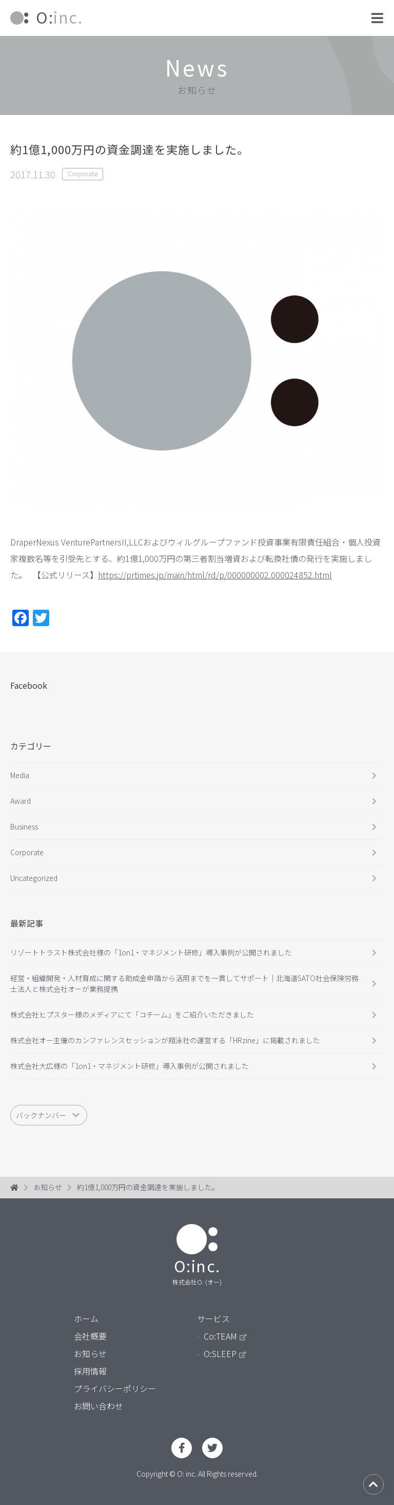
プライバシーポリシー (115, 1388)
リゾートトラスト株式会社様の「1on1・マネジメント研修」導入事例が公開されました (151, 952)
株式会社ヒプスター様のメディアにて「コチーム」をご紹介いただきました (132, 1014)
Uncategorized (33, 878)
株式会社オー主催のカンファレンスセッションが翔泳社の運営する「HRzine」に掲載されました (165, 1040)
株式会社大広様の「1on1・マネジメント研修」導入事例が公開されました (129, 1066)
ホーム (86, 1318)
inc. (46, 17)
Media (19, 775)
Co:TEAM (225, 1336)
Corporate (82, 173)
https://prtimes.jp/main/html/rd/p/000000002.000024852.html (215, 575)
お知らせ (47, 1187)
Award (20, 801)
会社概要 (90, 1336)
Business (24, 826)
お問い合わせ (98, 1406)
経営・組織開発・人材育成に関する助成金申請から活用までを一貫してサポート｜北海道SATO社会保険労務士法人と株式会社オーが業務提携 (184, 983)
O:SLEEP (225, 1353)
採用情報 (90, 1371)
